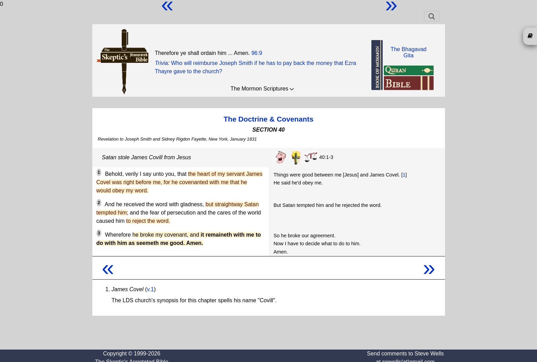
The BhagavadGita (408, 52)
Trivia (161, 63)
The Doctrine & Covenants (268, 119)
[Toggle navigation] (431, 16)
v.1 (150, 289)
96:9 (256, 53)
